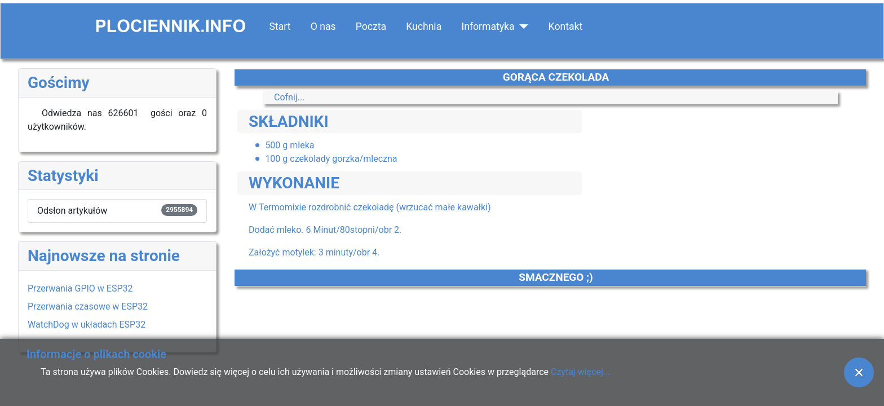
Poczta (371, 26)
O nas (323, 26)
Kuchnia (423, 26)
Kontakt (566, 26)
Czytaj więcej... (580, 372)
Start (280, 26)
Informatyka (487, 26)
